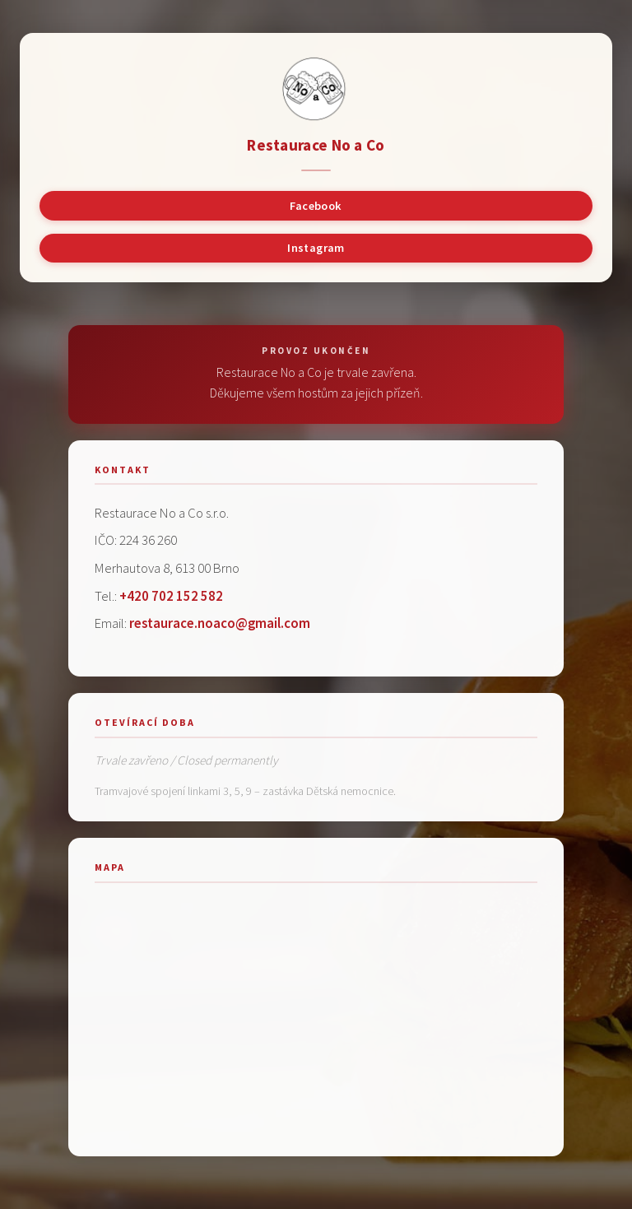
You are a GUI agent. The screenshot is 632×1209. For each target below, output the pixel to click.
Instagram (316, 247)
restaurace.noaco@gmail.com (219, 623)
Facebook (316, 205)
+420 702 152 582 (171, 596)
